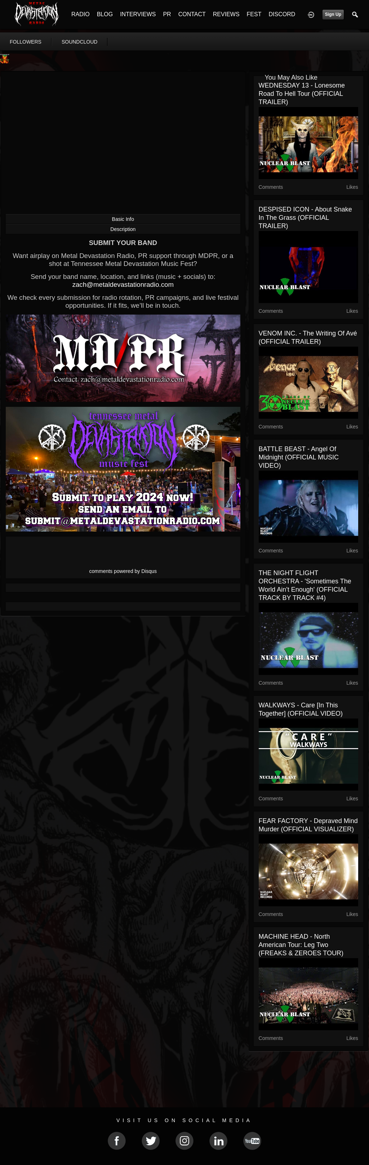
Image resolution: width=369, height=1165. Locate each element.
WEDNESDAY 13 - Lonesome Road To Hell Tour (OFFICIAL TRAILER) (302, 94)
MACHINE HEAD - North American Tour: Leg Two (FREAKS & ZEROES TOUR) (301, 945)
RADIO (80, 14)
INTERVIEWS (138, 14)
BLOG (105, 14)
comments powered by (123, 571)
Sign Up (333, 14)
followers (25, 42)
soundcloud (80, 42)
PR (167, 14)
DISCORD (281, 14)
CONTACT (192, 14)
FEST (254, 14)
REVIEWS (226, 14)
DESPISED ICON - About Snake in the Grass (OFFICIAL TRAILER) (305, 218)
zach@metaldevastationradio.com (123, 284)
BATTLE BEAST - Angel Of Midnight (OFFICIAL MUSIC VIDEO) (299, 457)
